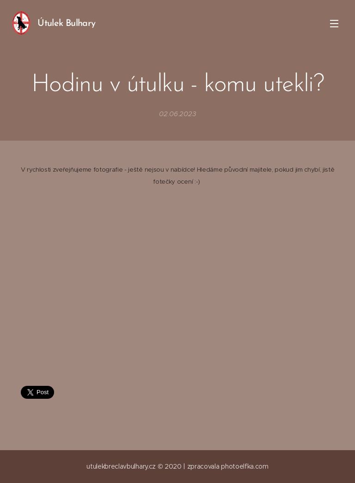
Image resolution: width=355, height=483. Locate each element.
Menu (334, 23)
